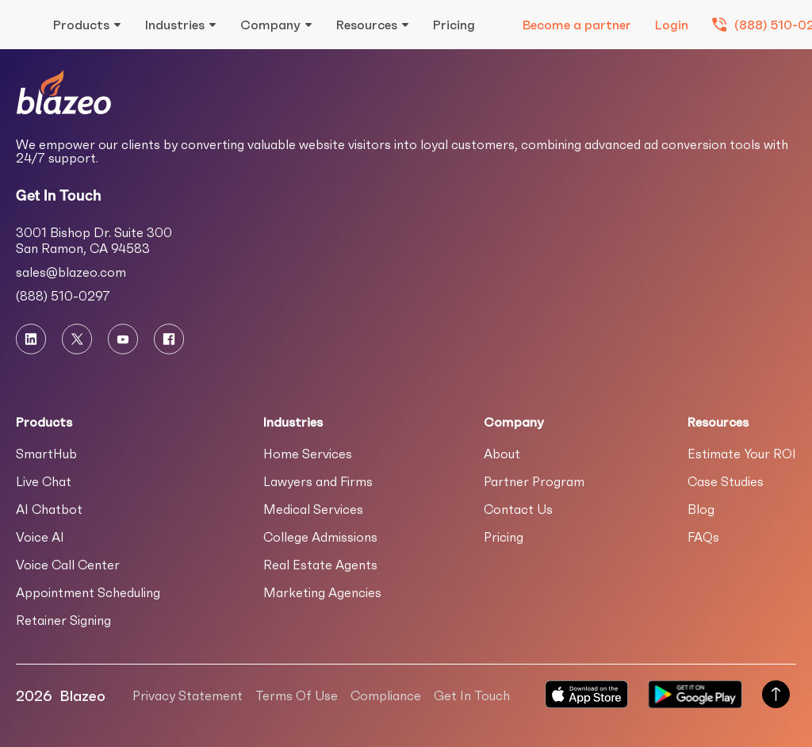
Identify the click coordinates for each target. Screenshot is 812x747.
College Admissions (320, 537)
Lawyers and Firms (318, 481)
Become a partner (577, 24)
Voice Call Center (68, 565)
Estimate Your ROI (742, 454)
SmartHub (46, 454)
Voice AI (40, 537)
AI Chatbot (49, 509)
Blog (701, 509)
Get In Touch (472, 695)
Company (270, 24)
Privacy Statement (187, 695)
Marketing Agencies (322, 592)
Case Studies (726, 481)
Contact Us (518, 509)
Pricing (454, 24)
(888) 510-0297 (63, 296)
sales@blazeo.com (71, 272)
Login (671, 24)
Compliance (385, 695)
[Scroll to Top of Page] (776, 695)
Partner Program (534, 481)
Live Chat (43, 481)
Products (81, 24)
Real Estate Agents (320, 565)
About (502, 454)
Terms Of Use (296, 695)
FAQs (703, 537)
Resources (366, 24)
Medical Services (313, 509)
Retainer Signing (63, 620)
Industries (175, 24)
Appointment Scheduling (88, 592)
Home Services (307, 454)
